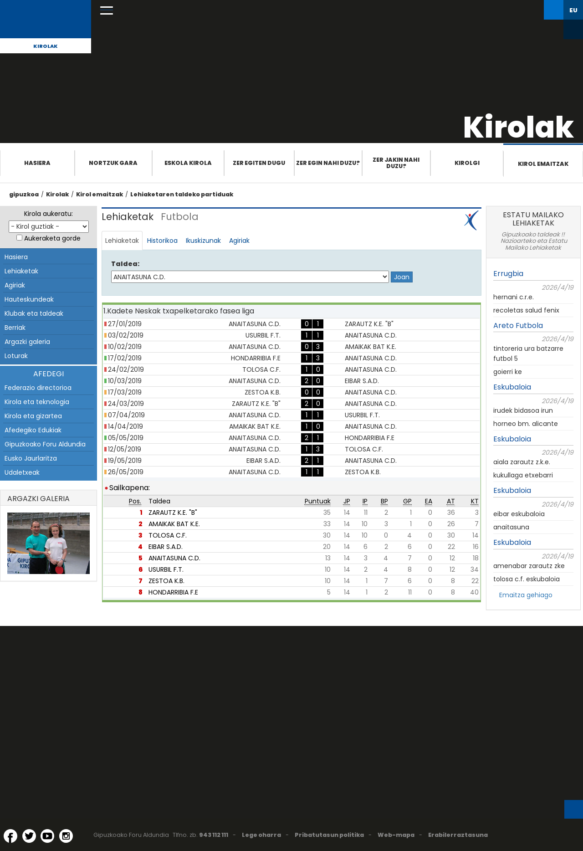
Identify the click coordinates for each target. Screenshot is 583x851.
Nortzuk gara (113, 163)
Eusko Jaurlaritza (31, 458)
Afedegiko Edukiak (33, 430)
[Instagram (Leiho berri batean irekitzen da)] (66, 836)
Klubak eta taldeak (34, 313)
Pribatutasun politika (329, 835)
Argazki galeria (27, 341)
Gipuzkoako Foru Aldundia (45, 444)
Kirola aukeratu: (48, 213)
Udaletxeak (22, 472)
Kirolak (45, 46)
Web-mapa (396, 835)
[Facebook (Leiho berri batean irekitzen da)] (10, 836)
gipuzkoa (24, 194)
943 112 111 (213, 835)
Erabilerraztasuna (458, 835)
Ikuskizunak (203, 240)
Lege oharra (261, 835)
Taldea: (125, 263)
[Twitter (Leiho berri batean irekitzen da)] (29, 836)
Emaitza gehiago (525, 595)
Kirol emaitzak (543, 164)
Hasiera (37, 163)
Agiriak (15, 285)
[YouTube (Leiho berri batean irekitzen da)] (47, 836)
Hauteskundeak (29, 299)
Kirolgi (467, 163)
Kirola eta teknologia (37, 401)
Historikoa (162, 240)
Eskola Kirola (188, 163)
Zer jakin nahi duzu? (396, 163)
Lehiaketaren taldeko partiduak (181, 194)
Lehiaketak (21, 271)
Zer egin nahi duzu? (328, 163)
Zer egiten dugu (259, 163)
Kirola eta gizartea (33, 415)
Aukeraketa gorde (52, 238)
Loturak (16, 355)
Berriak (15, 327)
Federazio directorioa (38, 387)
